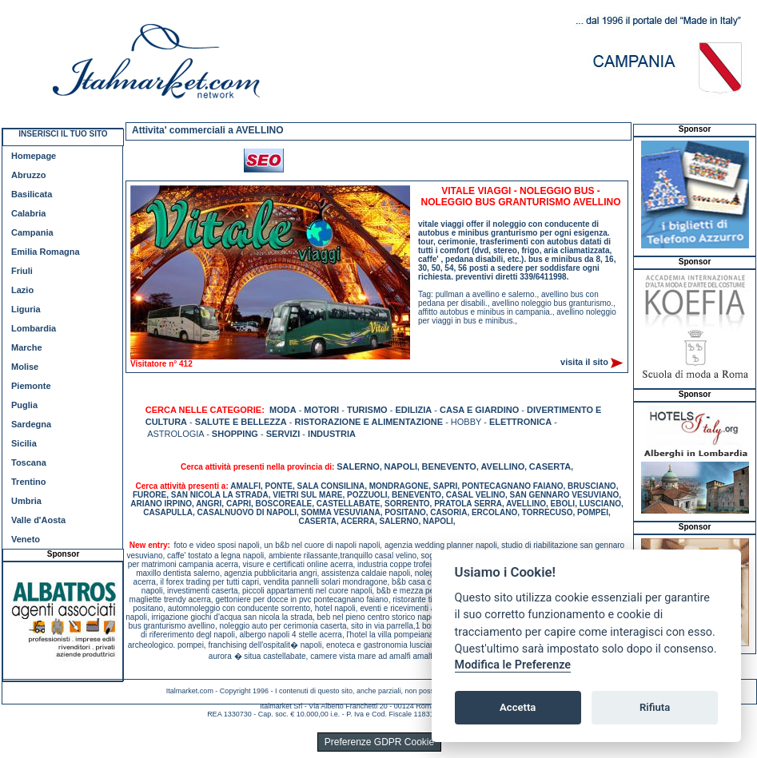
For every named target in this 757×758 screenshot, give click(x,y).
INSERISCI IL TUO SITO (62, 133)
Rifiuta (654, 707)
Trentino (28, 481)
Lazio (22, 290)
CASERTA (550, 466)
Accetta (518, 707)
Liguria (26, 309)
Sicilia (24, 443)
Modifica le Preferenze (513, 665)
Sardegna (31, 424)
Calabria (28, 213)
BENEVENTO (449, 466)
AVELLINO (502, 466)
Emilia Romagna (45, 251)
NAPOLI (400, 466)
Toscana (28, 462)
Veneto (25, 539)
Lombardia (33, 328)
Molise (24, 366)
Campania (32, 232)
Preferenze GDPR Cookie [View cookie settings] (379, 742)
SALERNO (358, 466)
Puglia (24, 405)
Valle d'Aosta (38, 520)
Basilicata (31, 194)
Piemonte (31, 386)
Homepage (33, 156)
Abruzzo (28, 175)
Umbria (26, 501)
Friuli (22, 271)
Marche (26, 347)
